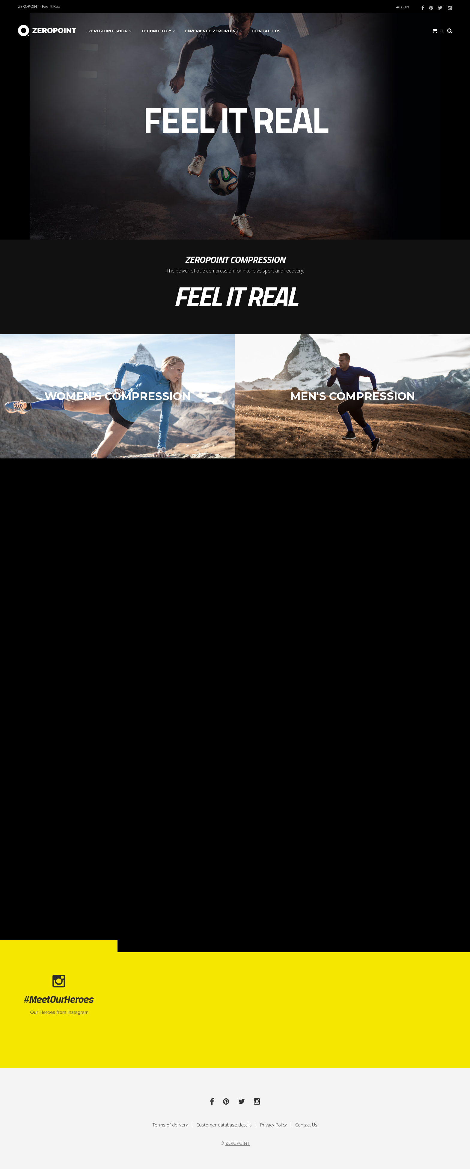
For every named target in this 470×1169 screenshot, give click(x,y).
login (402, 7)
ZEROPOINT (237, 1143)
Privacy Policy (273, 1125)
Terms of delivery (170, 1125)
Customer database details (224, 1125)
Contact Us (306, 1125)
